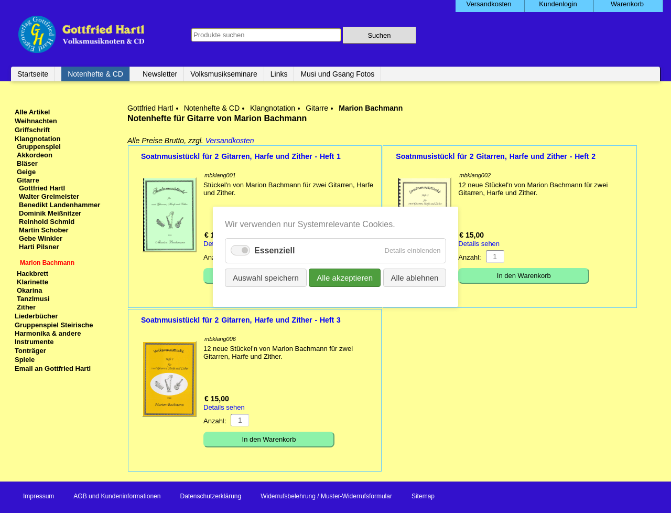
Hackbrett (32, 273)
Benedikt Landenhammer (59, 205)
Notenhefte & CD (95, 74)
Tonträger (30, 351)
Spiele (25, 360)
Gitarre (317, 108)
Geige (26, 172)
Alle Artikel (32, 112)
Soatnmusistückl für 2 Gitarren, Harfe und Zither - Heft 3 (241, 320)
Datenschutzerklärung (210, 496)
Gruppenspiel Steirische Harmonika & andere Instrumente (54, 333)
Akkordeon (34, 155)
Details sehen (479, 244)
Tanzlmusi (33, 299)
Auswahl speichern (266, 277)
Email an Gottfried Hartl (53, 368)
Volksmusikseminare (223, 74)
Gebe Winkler (40, 238)
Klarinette (32, 282)
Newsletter (160, 74)
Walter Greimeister (49, 196)
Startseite (32, 74)
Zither (26, 307)
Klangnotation (272, 108)
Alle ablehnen (414, 277)
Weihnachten (36, 121)
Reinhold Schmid (46, 222)
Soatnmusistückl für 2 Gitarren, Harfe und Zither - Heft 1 (241, 156)
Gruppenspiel (39, 147)
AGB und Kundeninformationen (116, 496)
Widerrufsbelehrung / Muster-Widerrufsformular (326, 496)
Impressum (38, 496)
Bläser (27, 163)
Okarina (29, 290)
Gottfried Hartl (150, 108)
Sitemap (423, 496)
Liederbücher (36, 316)
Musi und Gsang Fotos (337, 74)
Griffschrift (32, 130)
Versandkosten (229, 140)
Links (279, 74)
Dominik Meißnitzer (50, 213)
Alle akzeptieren (345, 277)
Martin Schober (44, 230)
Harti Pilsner (39, 247)
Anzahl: (469, 257)
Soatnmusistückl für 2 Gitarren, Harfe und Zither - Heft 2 (496, 156)
